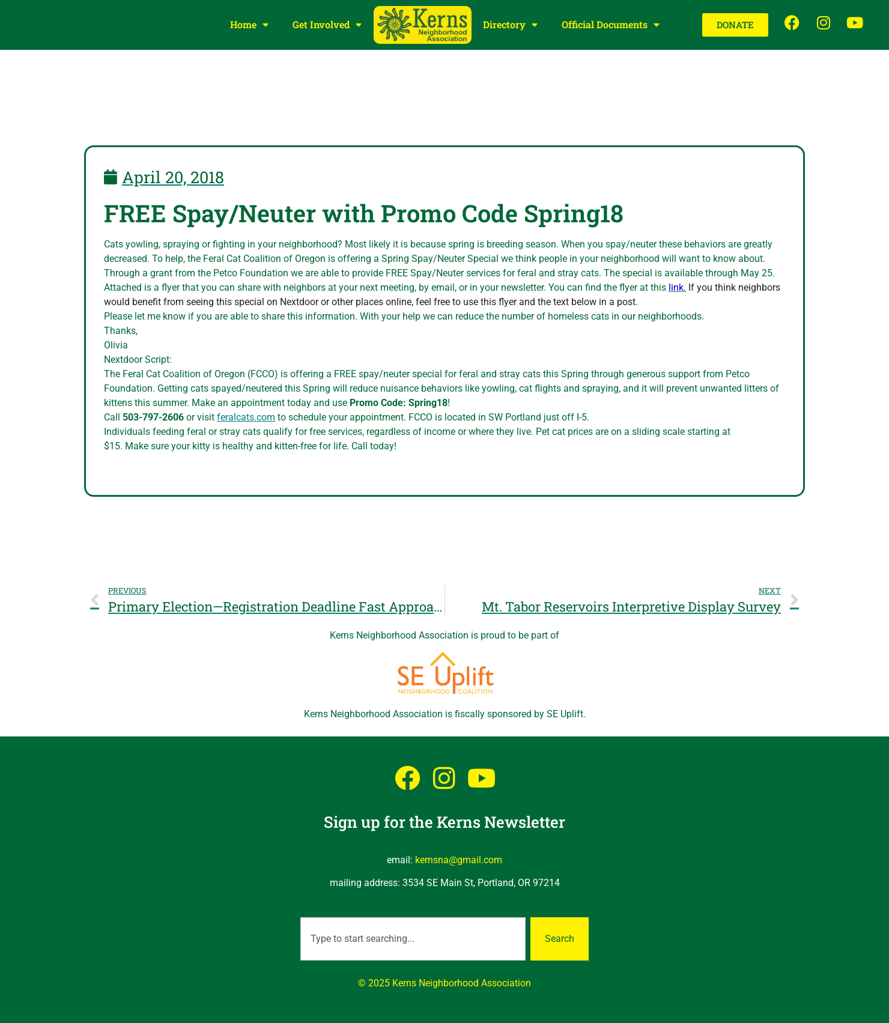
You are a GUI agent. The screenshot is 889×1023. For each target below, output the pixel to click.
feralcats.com (246, 417)
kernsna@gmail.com (458, 860)
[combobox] (413, 939)
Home (249, 24)
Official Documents (611, 24)
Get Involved (327, 24)
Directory (510, 24)
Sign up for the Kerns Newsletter (444, 822)
